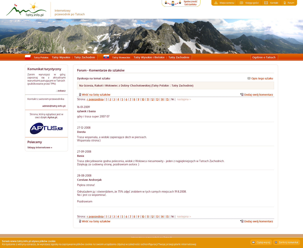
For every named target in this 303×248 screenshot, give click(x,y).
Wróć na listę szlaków (96, 94)
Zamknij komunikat (288, 242)
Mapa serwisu (227, 2)
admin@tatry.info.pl (54, 105)
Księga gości (252, 2)
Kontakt (274, 2)
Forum (291, 2)
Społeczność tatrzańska (190, 3)
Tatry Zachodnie (84, 57)
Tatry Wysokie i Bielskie (149, 57)
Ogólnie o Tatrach (264, 57)
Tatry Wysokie (61, 57)
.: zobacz (61, 90)
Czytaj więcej (263, 242)
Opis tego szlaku (262, 78)
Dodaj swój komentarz (258, 94)
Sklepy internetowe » (39, 147)
